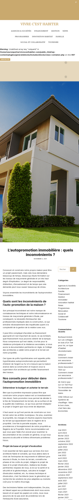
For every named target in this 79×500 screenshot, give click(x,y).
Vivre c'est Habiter (39, 24)
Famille (60, 36)
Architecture (63, 288)
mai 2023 (62, 430)
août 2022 (62, 447)
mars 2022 (63, 461)
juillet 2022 (63, 450)
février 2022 (63, 464)
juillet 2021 (62, 483)
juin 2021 (62, 486)
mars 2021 (62, 492)
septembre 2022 (65, 444)
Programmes (22, 36)
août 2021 (62, 480)
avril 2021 (62, 489)
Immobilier (5, 59)
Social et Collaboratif (33, 42)
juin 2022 (62, 452)
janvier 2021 (63, 497)
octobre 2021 (64, 475)
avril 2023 (62, 433)
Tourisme (53, 42)
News (65, 31)
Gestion (55, 31)
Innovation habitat (42, 36)
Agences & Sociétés (21, 31)
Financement (41, 31)
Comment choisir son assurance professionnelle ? (65, 360)
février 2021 (63, 495)
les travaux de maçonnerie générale (19, 278)
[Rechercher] (73, 269)
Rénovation (63, 311)
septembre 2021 (65, 478)
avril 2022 (62, 458)
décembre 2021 (65, 469)
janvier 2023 (63, 438)
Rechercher (63, 265)
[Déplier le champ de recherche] (76, 2)
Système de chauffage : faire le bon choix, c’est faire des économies (65, 405)
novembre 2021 (65, 472)
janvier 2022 (63, 466)
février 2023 (63, 436)
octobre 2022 (64, 441)
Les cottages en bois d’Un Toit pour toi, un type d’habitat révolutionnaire (65, 345)
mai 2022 (62, 455)
